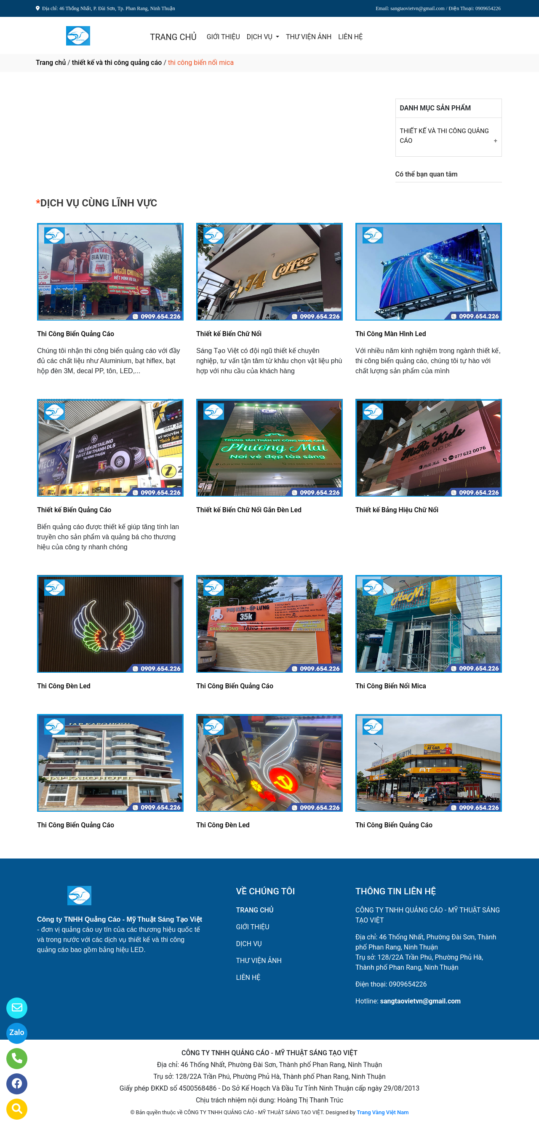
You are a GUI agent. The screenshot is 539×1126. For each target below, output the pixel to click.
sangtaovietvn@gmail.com (420, 1001)
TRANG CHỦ (173, 37)
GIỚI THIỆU (223, 37)
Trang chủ (51, 63)
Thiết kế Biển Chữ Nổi (228, 334)
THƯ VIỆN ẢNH (308, 37)
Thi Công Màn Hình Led (390, 334)
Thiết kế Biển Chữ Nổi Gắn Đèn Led (249, 510)
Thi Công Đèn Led (64, 686)
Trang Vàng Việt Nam (382, 1112)
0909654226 (408, 984)
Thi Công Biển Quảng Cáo (75, 334)
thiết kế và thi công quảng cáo (117, 63)
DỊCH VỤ (260, 37)
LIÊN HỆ (350, 37)
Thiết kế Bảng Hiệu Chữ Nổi (396, 510)
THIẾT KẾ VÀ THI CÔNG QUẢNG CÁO (444, 135)
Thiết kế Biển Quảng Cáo (74, 510)
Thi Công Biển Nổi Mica (390, 686)
